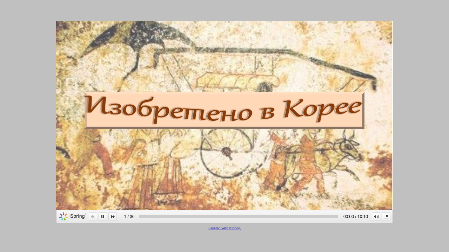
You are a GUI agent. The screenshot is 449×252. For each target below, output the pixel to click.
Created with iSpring (224, 228)
